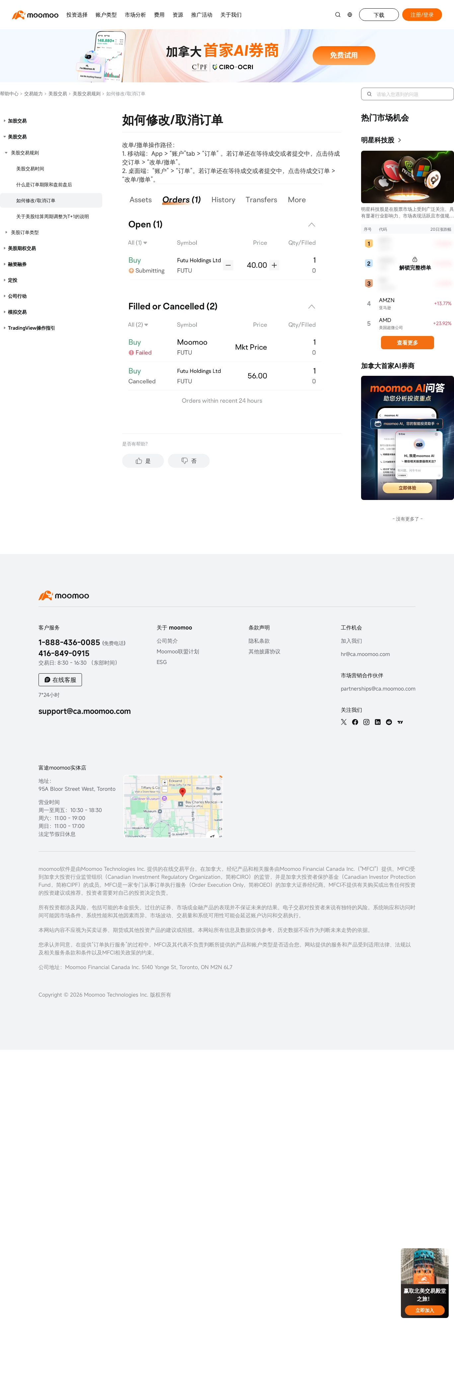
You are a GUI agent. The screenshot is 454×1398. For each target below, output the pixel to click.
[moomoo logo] (35, 14)
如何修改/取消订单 (35, 200)
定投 (12, 280)
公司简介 (167, 640)
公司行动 (17, 296)
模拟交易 (17, 312)
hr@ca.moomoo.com (365, 654)
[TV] (400, 722)
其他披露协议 (264, 651)
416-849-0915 (64, 653)
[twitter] (344, 722)
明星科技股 (377, 139)
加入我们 (351, 640)
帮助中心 (9, 93)
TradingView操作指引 (31, 328)
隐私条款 (259, 640)
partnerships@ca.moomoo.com (378, 688)
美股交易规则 (84, 93)
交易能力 (31, 93)
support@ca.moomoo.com (84, 711)
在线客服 (64, 680)
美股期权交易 (22, 248)
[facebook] (355, 722)
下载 (379, 15)
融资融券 (17, 264)
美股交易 (55, 93)
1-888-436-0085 (81, 642)
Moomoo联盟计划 (178, 651)
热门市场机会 (385, 117)
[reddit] (389, 722)
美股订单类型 (25, 232)
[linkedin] (378, 722)
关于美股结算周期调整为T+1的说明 (52, 216)
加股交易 (17, 121)
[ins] (366, 722)
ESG (162, 662)
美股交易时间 (30, 168)
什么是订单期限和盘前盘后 (44, 184)
